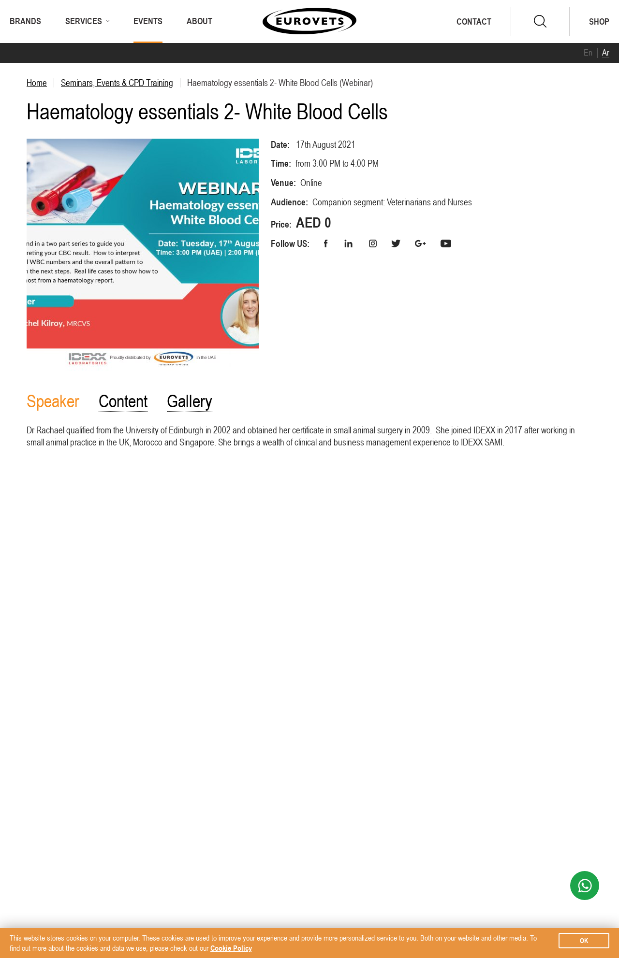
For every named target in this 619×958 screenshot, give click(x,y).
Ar (605, 52)
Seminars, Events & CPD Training (117, 82)
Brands (25, 21)
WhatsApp (584, 885)
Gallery (189, 401)
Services (83, 21)
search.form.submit (540, 21)
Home (37, 82)
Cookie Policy (231, 948)
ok (584, 940)
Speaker (53, 401)
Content (123, 401)
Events (147, 21)
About (199, 21)
